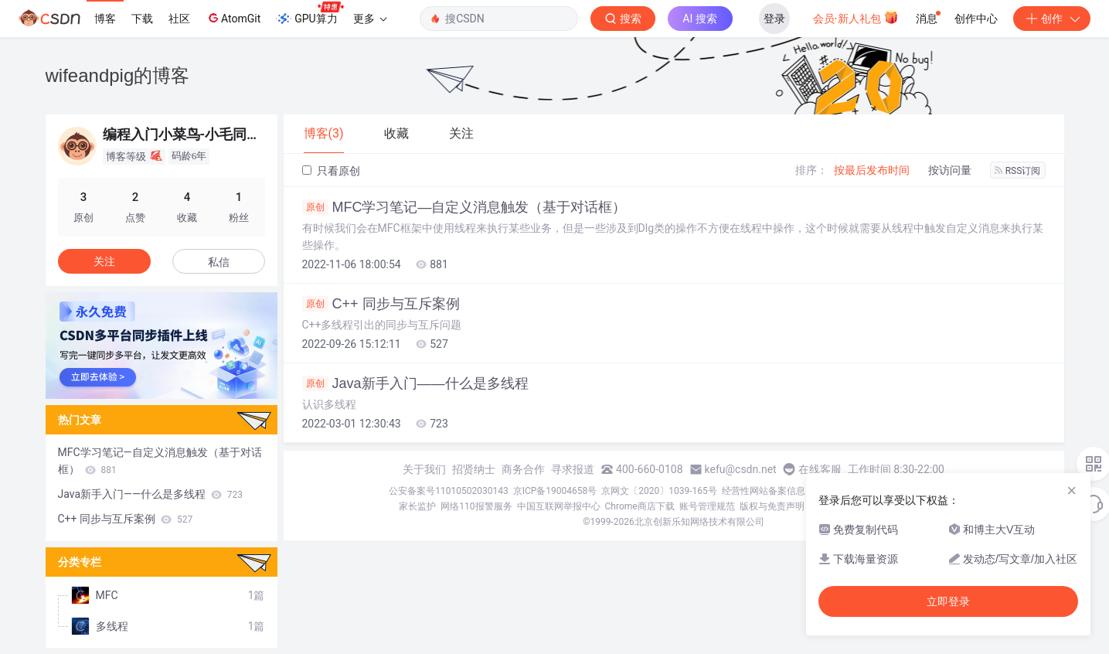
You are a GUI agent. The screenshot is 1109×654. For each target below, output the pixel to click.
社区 (179, 18)
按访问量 (949, 170)
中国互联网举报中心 (558, 506)
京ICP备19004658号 (555, 490)
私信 (219, 262)
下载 (142, 18)
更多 (370, 18)
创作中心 (976, 18)
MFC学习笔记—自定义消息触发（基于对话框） (464, 207)
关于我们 (424, 469)
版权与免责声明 (772, 506)
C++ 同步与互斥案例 (381, 304)
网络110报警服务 (476, 506)
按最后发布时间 (872, 170)
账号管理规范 (707, 506)
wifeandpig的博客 (118, 75)
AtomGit (233, 18)
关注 (104, 261)
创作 (1052, 18)
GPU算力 (309, 14)
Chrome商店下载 (640, 506)
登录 (774, 18)
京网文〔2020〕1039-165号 (659, 490)
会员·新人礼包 (856, 17)
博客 (105, 18)
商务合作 (523, 469)
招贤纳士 (473, 469)
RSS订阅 (1018, 170)
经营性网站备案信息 (763, 490)
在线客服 (820, 469)
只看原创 (331, 171)
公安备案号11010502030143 (448, 490)
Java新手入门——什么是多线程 (415, 383)
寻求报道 (572, 469)
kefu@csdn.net (741, 469)
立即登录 (948, 601)
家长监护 (417, 506)
